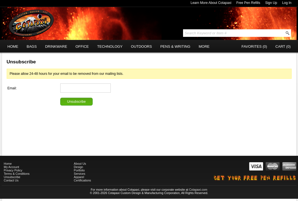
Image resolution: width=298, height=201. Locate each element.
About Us (80, 163)
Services (79, 173)
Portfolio (79, 170)
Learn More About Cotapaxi (211, 3)
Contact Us (11, 180)
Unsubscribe (12, 177)
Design (78, 167)
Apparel (79, 177)
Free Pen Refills (248, 3)
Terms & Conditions (17, 173)
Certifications (82, 180)
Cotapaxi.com (198, 189)
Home (8, 163)
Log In (286, 3)
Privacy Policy (13, 170)
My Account (11, 167)
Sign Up (271, 3)
